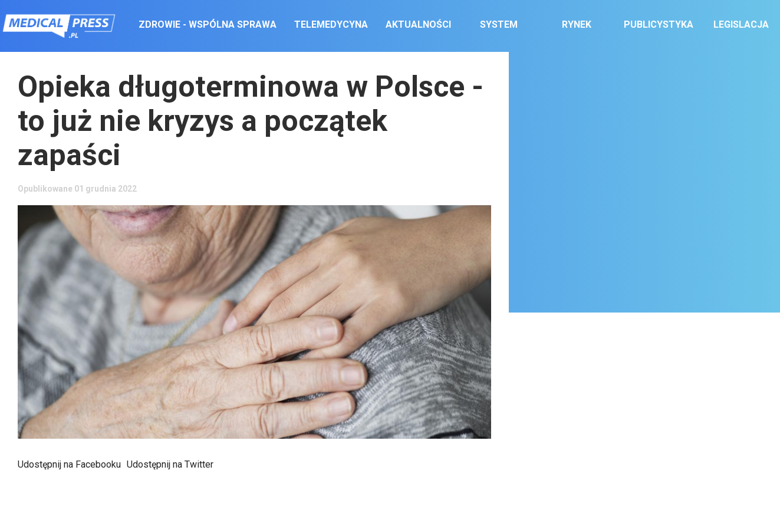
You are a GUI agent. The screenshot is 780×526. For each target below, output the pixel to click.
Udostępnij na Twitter (170, 464)
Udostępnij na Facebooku (69, 464)
